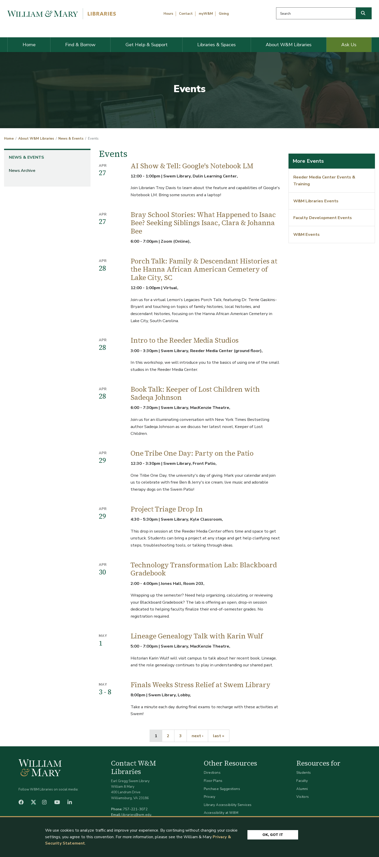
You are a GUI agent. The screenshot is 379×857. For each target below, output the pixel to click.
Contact (186, 13)
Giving (224, 13)
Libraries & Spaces (216, 44)
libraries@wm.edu (136, 814)
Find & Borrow (80, 44)
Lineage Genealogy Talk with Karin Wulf (197, 636)
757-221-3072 (135, 809)
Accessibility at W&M (221, 812)
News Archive (22, 170)
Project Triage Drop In (167, 509)
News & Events (70, 138)
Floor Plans (213, 780)
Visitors (302, 796)
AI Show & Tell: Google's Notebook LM (192, 166)
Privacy (209, 796)
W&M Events (306, 234)
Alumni (302, 788)
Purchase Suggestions (222, 788)
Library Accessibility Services (228, 804)
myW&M (206, 13)
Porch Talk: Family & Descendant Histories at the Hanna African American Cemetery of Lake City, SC (204, 269)
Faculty (302, 780)
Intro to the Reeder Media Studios (185, 340)
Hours (168, 13)
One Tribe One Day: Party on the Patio (192, 453)
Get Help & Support (146, 44)
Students (303, 772)
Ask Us (348, 44)
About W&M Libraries (289, 44)
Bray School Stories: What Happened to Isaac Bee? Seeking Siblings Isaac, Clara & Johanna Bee (203, 223)
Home (29, 44)
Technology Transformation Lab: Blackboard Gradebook (204, 569)
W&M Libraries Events (315, 201)
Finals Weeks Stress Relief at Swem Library (200, 684)
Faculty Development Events (322, 218)
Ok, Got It (272, 834)
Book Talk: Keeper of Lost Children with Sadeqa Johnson (195, 393)
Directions (212, 772)
